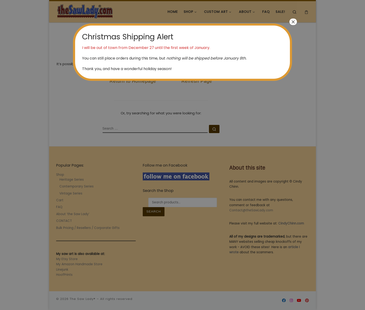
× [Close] (293, 22)
